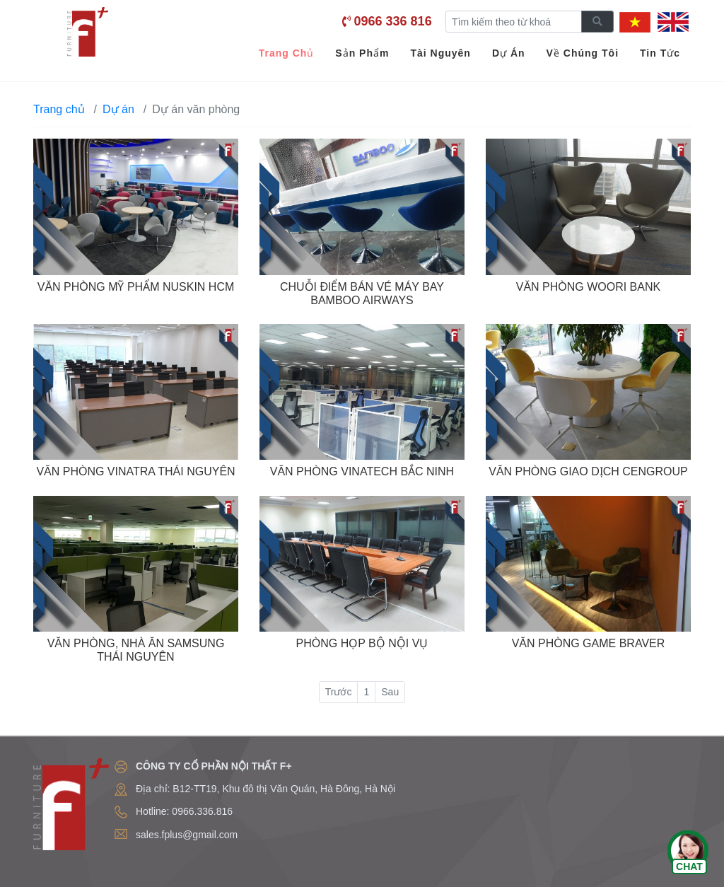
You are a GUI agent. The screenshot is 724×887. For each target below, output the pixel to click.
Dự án (118, 109)
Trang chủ (59, 109)
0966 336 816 (393, 21)
